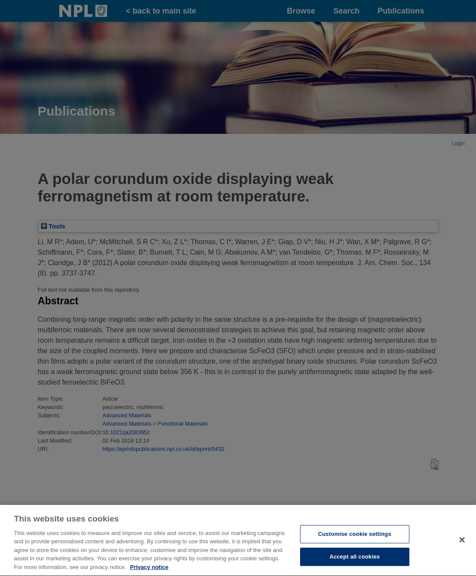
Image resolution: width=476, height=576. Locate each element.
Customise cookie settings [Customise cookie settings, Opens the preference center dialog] (354, 551)
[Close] (462, 556)
